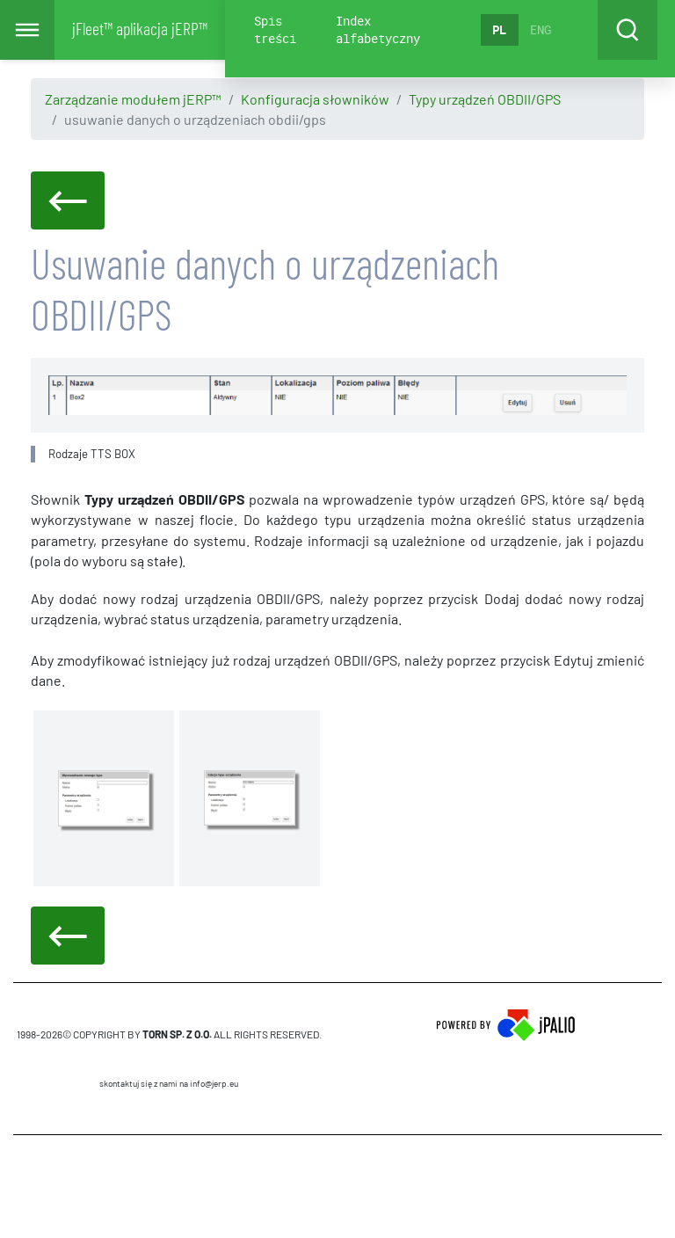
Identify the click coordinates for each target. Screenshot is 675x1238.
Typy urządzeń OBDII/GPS (485, 99)
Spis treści (275, 29)
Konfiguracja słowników (315, 99)
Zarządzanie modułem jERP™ (133, 99)
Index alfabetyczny (378, 29)
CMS (169, 1186)
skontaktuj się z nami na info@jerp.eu (168, 1083)
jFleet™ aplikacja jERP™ (139, 28)
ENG (540, 29)
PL (499, 29)
